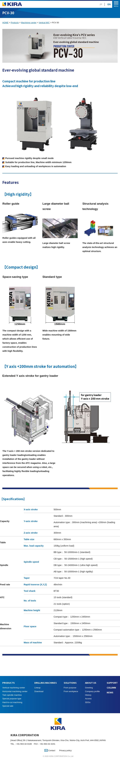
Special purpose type (11, 698)
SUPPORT (112, 682)
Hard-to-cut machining (12, 702)
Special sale (7, 706)
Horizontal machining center (15, 691)
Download (38, 691)
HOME (5, 22)
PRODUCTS (8, 682)
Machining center (29, 22)
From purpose (70, 687)
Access (88, 698)
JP (101, 4)
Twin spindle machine (12, 695)
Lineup (37, 687)
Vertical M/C (44, 22)
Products (15, 22)
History (88, 695)
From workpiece (71, 691)
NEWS (110, 692)
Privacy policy (65, 750)
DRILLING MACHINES (45, 682)
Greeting (89, 687)
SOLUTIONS (70, 682)
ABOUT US (90, 682)
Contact (50, 750)
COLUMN (111, 687)
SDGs (87, 702)
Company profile (92, 691)
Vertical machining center (13, 687)
